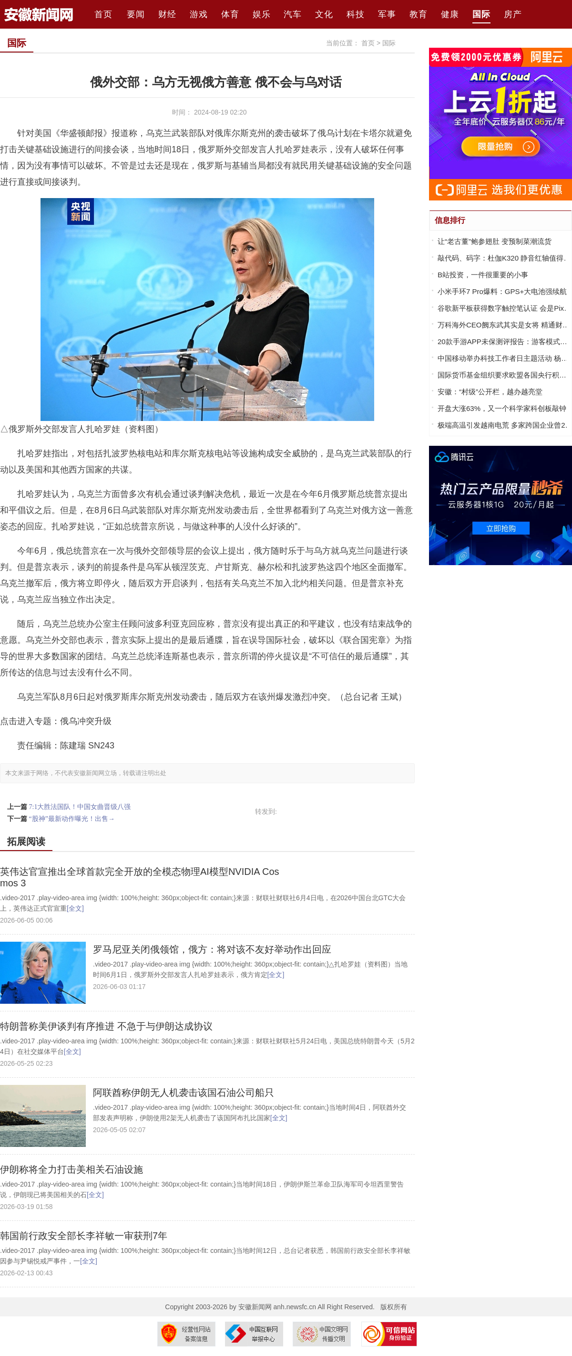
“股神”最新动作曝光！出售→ (72, 818)
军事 (387, 14)
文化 (324, 14)
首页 (104, 14)
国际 (481, 14)
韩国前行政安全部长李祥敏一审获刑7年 (83, 1235)
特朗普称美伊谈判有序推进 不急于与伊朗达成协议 (106, 1026)
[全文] (75, 908)
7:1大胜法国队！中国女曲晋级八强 (80, 806)
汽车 (293, 14)
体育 (230, 14)
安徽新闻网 (255, 1307)
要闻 (136, 14)
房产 (513, 14)
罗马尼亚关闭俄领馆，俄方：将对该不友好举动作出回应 (212, 949)
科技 (356, 14)
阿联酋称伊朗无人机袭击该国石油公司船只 (183, 1092)
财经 (167, 14)
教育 (418, 14)
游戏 (199, 14)
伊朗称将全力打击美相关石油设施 (71, 1169)
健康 (450, 14)
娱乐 (262, 14)
